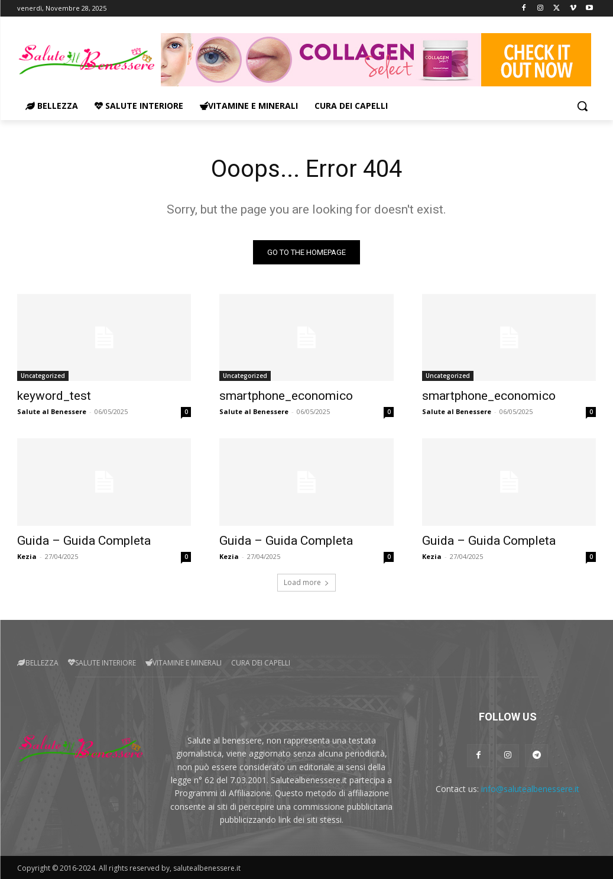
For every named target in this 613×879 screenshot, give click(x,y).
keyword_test (54, 396)
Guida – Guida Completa (84, 541)
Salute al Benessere (51, 411)
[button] (582, 106)
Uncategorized (43, 375)
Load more (306, 582)
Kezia (27, 556)
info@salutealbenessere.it (530, 788)
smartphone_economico (286, 396)
